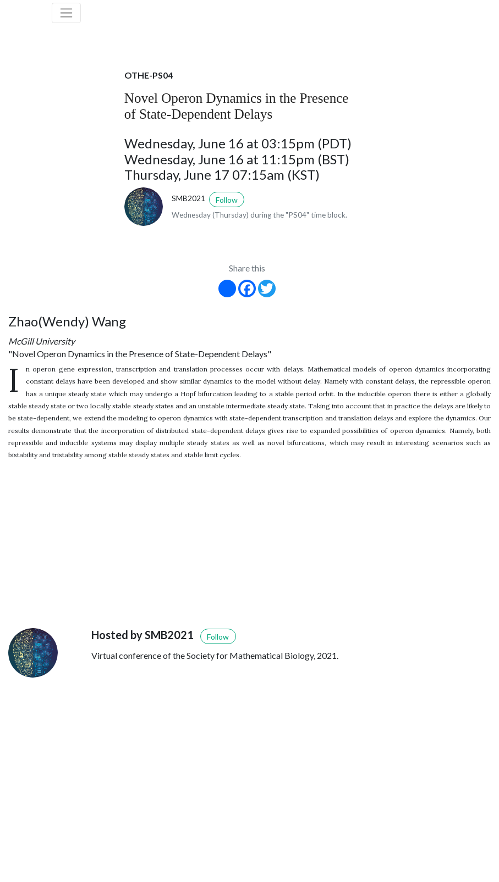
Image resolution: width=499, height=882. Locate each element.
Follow (227, 199)
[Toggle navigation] (66, 13)
